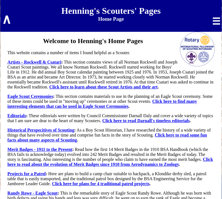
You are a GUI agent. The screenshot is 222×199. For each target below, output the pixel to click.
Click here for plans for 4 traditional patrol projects (100, 183)
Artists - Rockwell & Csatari (34, 62)
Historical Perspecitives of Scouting (40, 130)
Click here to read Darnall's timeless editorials (146, 120)
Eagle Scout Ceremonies (30, 96)
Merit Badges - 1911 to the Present (39, 149)
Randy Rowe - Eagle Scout (32, 193)
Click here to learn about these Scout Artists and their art (103, 87)
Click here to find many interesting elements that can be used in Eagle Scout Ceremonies (102, 104)
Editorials (16, 115)
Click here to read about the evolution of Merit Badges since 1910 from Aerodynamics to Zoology (110, 162)
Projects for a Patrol (26, 173)
